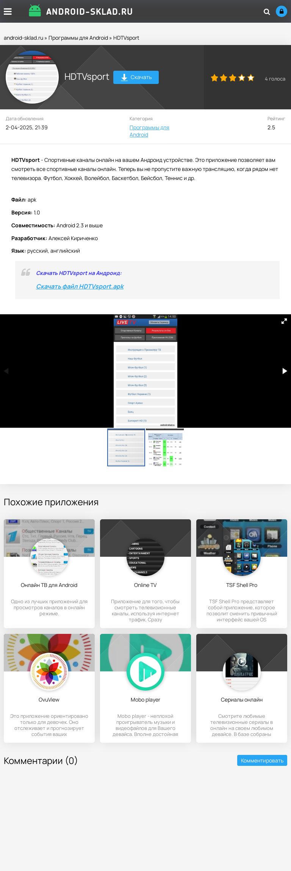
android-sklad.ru (23, 37)
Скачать (136, 78)
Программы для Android (78, 37)
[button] (284, 321)
